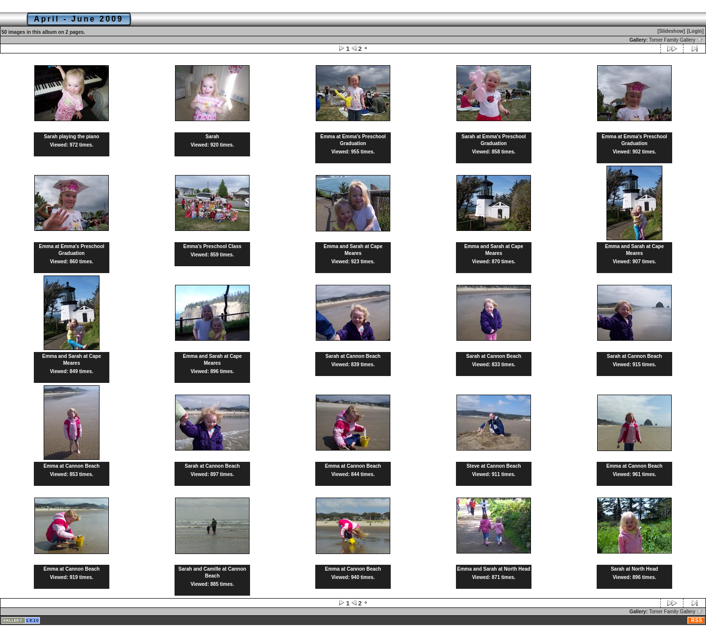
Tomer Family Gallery (676, 40)
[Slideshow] (671, 31)
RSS (697, 620)
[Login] (695, 31)
